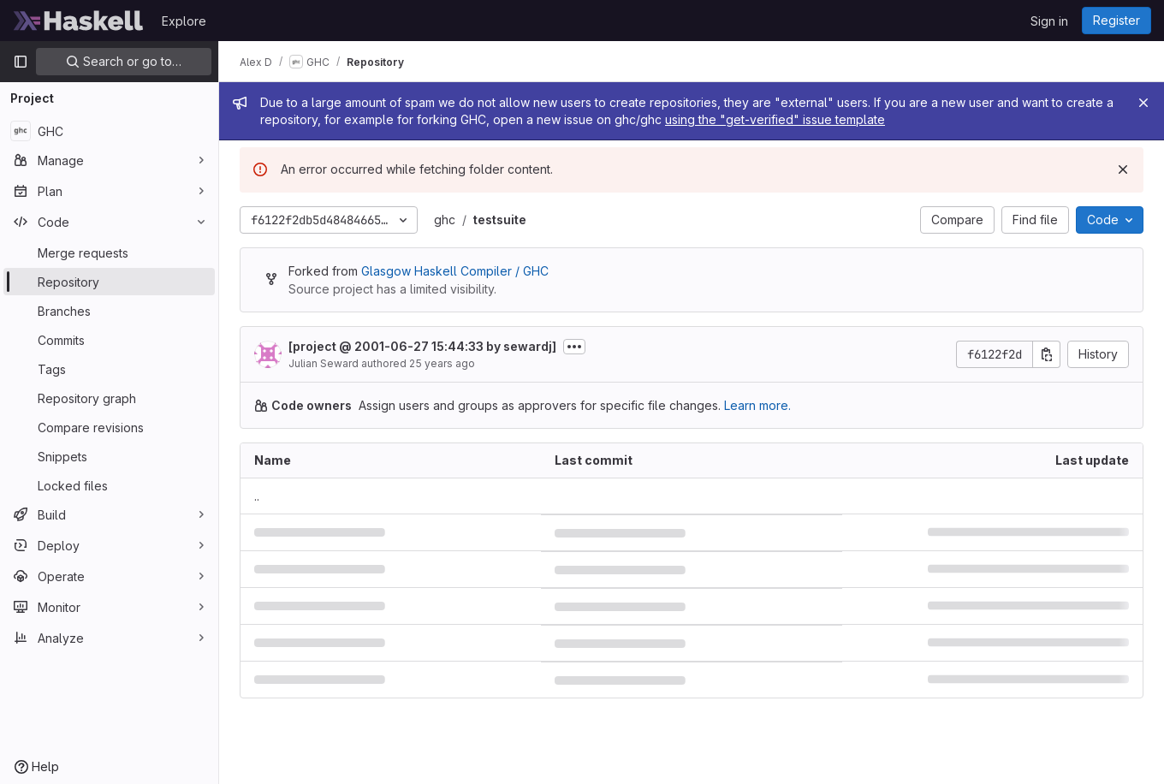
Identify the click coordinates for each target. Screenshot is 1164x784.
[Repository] (109, 281)
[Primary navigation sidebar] (20, 61)
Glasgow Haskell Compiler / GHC (455, 271)
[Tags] (109, 369)
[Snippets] (109, 456)
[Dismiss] (1123, 169)
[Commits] (109, 339)
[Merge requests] (109, 252)
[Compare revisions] (109, 427)
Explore (184, 21)
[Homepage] (78, 20)
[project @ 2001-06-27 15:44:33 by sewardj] (422, 346)
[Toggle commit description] (574, 346)
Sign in (1049, 21)
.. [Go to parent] (256, 496)
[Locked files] (109, 485)
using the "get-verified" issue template (775, 119)
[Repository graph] (109, 398)
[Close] (1143, 102)
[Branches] (109, 310)
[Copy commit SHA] (1046, 354)
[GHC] (109, 131)
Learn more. (757, 405)
